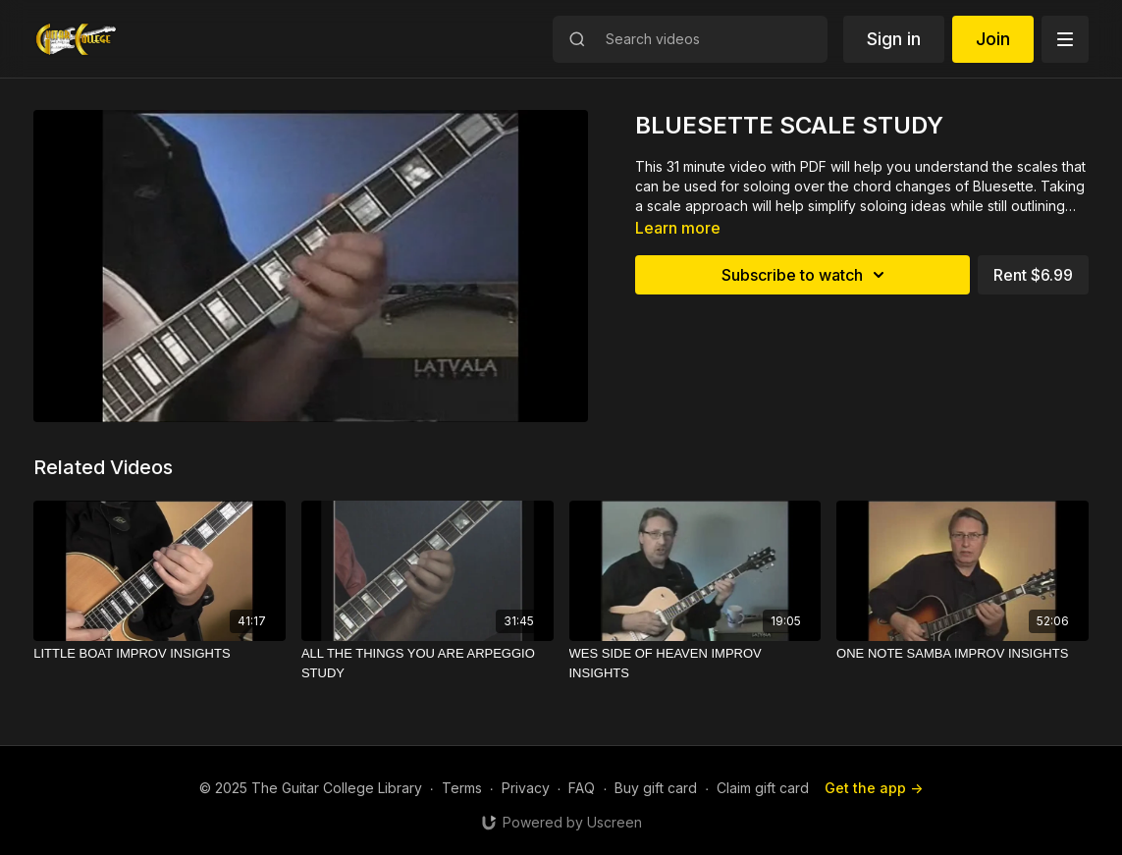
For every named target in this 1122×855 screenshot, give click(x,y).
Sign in (894, 38)
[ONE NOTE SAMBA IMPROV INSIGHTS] (962, 654)
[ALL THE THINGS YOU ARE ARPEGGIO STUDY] (427, 663)
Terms (462, 787)
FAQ (581, 787)
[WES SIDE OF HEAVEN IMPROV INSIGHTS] (695, 663)
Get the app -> (874, 787)
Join (993, 38)
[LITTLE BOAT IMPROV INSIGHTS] (159, 654)
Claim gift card (763, 787)
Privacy (526, 787)
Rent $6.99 (1033, 275)
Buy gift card (655, 787)
